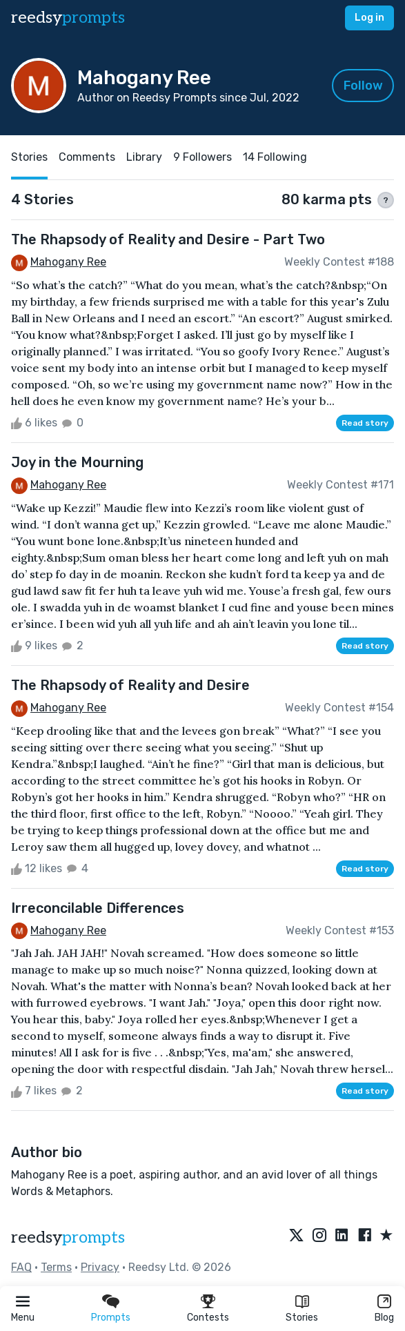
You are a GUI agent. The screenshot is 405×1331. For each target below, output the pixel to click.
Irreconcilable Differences (97, 908)
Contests (208, 1317)
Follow (363, 85)
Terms (56, 1267)
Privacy (100, 1267)
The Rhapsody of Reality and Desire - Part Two (168, 239)
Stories (302, 1317)
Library (144, 157)
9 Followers (202, 157)
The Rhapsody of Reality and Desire (130, 685)
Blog (384, 1317)
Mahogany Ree (68, 261)
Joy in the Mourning (77, 462)
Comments (87, 157)
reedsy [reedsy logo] (68, 18)
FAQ (21, 1267)
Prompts (110, 1317)
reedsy (68, 1238)
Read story (365, 423)
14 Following (275, 157)
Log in (369, 17)
